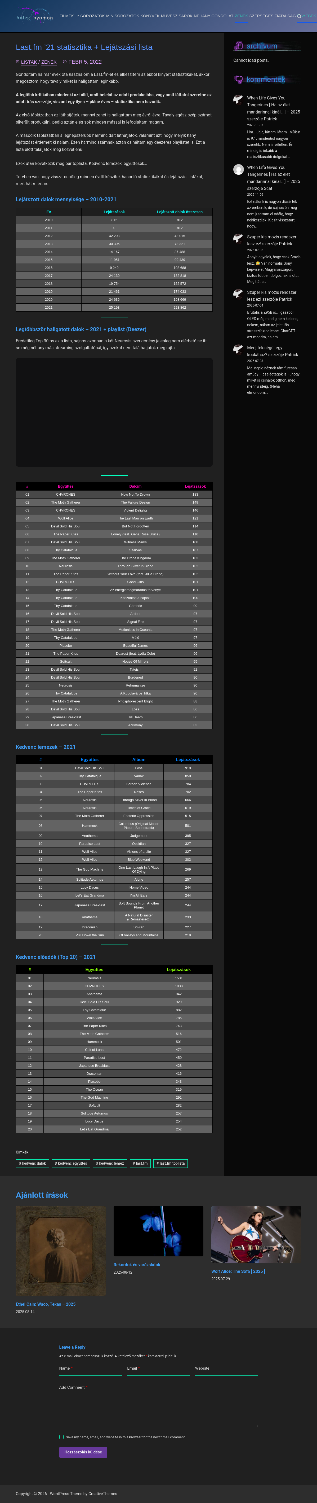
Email (133, 1369)
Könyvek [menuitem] (150, 16)
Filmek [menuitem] (70, 16)
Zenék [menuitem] (241, 16)
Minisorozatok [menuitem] (122, 16)
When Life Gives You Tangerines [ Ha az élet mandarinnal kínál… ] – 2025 (273, 105)
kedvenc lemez (110, 1164)
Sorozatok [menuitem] (92, 16)
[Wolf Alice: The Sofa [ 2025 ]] (256, 1235)
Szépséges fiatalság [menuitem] (272, 16)
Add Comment (73, 1388)
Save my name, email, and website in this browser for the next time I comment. (126, 1438)
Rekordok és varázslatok (137, 1265)
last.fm (140, 1164)
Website (202, 1368)
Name (66, 1369)
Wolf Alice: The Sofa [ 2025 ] (238, 1271)
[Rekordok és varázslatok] (158, 1232)
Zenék (52, 62)
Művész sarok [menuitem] (177, 16)
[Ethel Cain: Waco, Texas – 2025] (61, 1251)
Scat (268, 188)
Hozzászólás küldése (83, 1452)
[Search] (299, 16)
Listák (30, 62)
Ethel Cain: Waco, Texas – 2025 (46, 1304)
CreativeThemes (102, 1493)
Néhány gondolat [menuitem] (213, 16)
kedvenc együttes (71, 1164)
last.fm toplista (171, 1164)
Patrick (270, 118)
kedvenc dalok (32, 1164)
